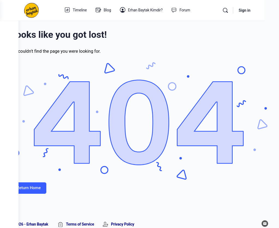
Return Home (47, 179)
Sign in (259, 10)
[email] (265, 215)
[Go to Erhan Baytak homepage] (49, 10)
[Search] (239, 10)
